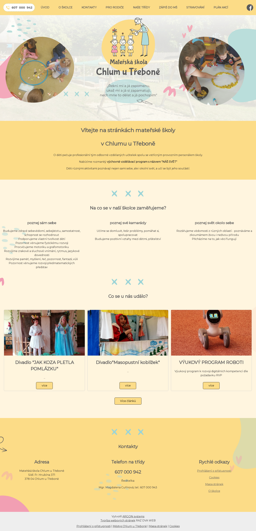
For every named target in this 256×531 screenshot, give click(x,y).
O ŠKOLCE (65, 7)
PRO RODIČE (115, 7)
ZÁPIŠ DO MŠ (168, 7)
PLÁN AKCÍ (221, 7)
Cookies (214, 477)
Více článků (128, 401)
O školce (214, 491)
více (44, 385)
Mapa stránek (214, 484)
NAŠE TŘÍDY (141, 7)
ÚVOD (45, 7)
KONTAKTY (89, 7)
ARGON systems (133, 516)
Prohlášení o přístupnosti (214, 470)
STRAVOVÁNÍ (195, 7)
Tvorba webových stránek (117, 520)
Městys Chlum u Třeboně (130, 526)
